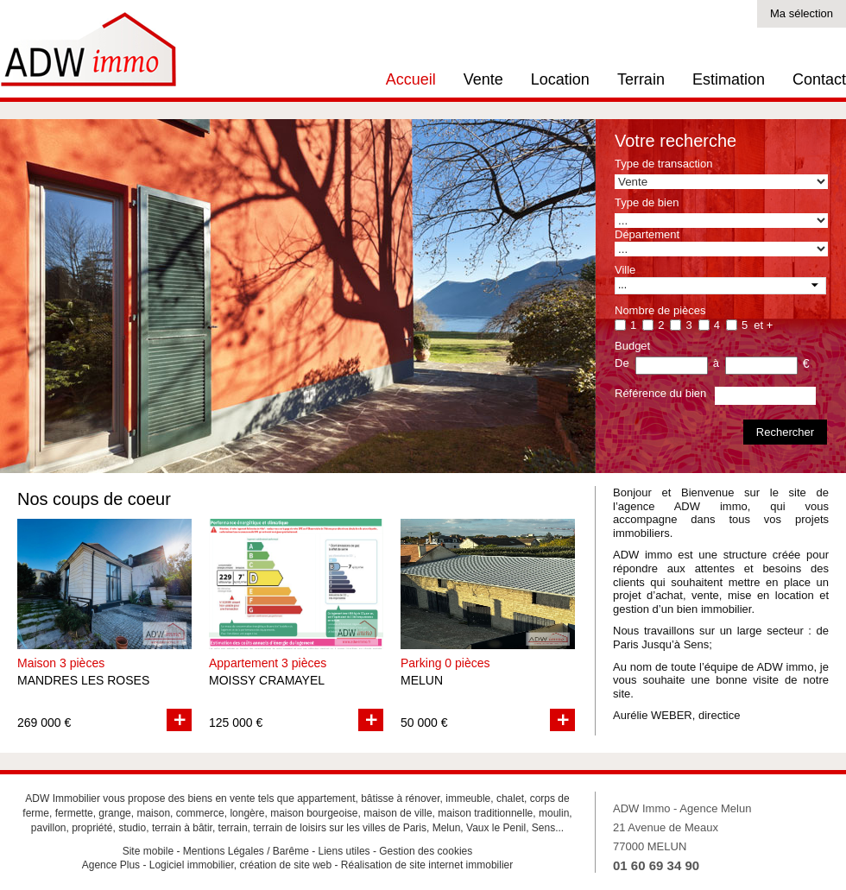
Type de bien (647, 202)
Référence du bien (660, 393)
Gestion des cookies (425, 851)
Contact (819, 79)
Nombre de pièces (660, 310)
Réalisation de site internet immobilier (427, 865)
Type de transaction (663, 163)
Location (560, 79)
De (622, 363)
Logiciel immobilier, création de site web (240, 865)
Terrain (641, 79)
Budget (632, 345)
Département (647, 234)
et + (763, 325)
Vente (483, 79)
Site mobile (148, 851)
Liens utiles (344, 851)
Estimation (728, 79)
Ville (625, 269)
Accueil (411, 79)
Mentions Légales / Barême (246, 851)
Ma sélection (801, 13)
